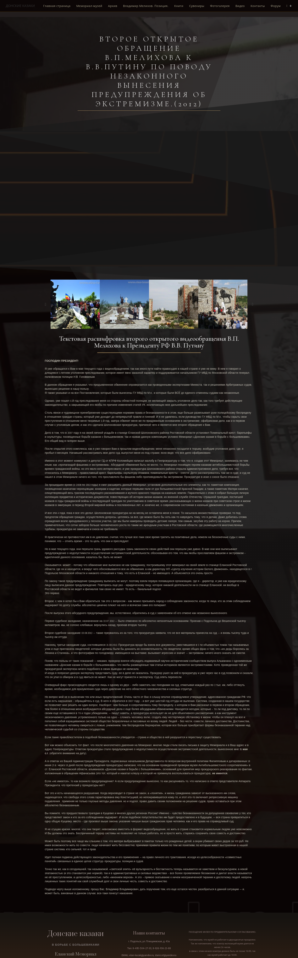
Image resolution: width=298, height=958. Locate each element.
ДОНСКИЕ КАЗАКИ (20, 5)
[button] (45, 304)
